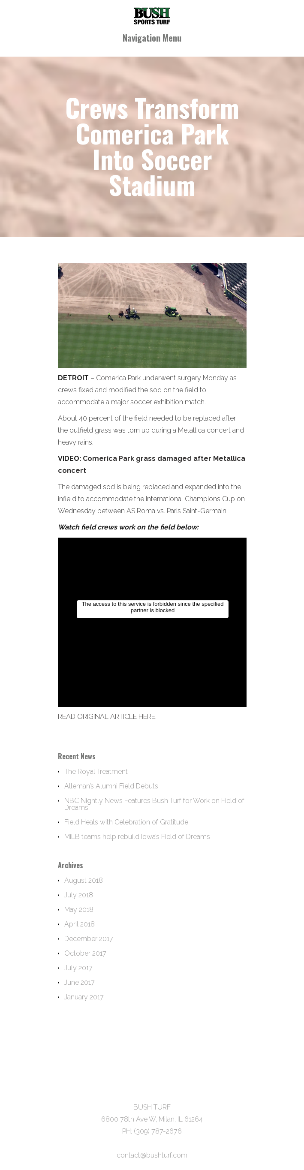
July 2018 (78, 895)
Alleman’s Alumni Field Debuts (111, 786)
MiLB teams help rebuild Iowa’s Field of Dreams (137, 837)
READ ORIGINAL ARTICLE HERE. (107, 717)
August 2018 (83, 880)
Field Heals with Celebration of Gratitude (126, 822)
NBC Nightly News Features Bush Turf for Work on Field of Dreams (154, 804)
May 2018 (78, 909)
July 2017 (78, 968)
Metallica (191, 430)
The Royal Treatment (96, 771)
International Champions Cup (190, 499)
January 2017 (84, 997)
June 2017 (79, 982)
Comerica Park (118, 378)
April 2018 (79, 924)
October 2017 (85, 953)
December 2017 (88, 939)
